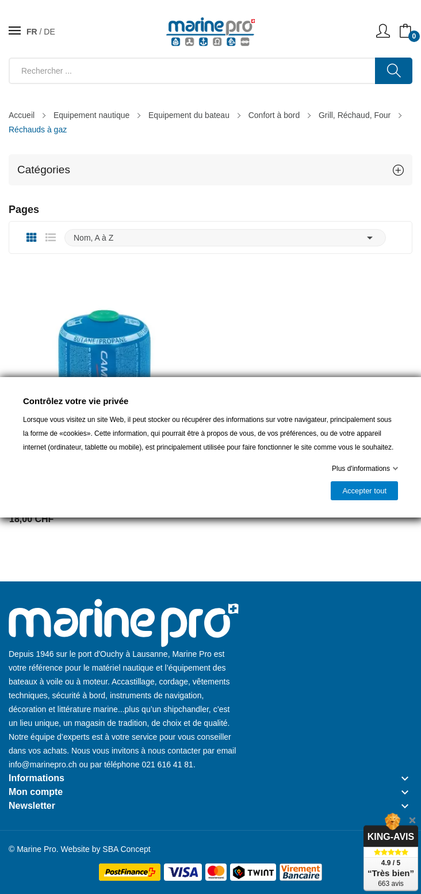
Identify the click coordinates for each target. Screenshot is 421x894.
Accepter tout (364, 490)
